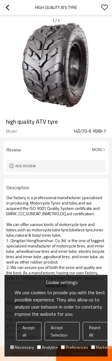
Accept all (28, 331)
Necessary (22, 347)
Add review (25, 166)
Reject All (94, 331)
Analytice (47, 347)
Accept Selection (59, 331)
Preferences (74, 347)
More (97, 150)
